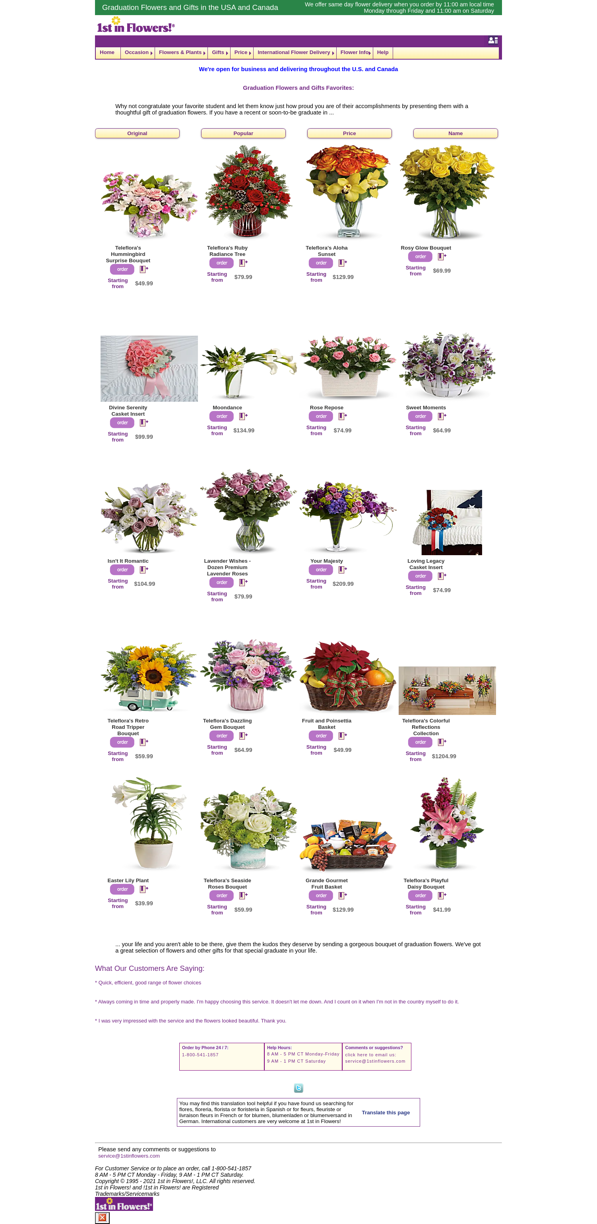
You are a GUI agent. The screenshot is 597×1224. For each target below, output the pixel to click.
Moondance (227, 408)
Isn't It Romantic (128, 561)
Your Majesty (326, 561)
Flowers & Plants (180, 52)
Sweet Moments (426, 408)
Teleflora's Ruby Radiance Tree (227, 251)
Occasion (137, 52)
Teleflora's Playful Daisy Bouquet (426, 883)
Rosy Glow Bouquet (426, 248)
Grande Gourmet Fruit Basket (327, 883)
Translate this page (386, 1113)
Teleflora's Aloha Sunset (326, 251)
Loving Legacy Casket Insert (425, 564)
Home (107, 52)
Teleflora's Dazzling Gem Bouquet (227, 724)
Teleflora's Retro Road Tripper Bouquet (128, 727)
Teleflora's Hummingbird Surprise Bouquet (128, 254)
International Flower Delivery (294, 52)
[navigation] (298, 53)
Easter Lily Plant (128, 880)
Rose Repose (326, 408)
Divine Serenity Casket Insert (128, 411)
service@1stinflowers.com (375, 1061)
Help (383, 52)
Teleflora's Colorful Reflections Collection (426, 727)
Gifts (218, 52)
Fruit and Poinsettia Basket (326, 724)
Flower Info (355, 52)
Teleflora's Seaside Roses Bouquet (227, 883)
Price (241, 52)
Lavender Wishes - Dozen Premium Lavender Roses (227, 567)
